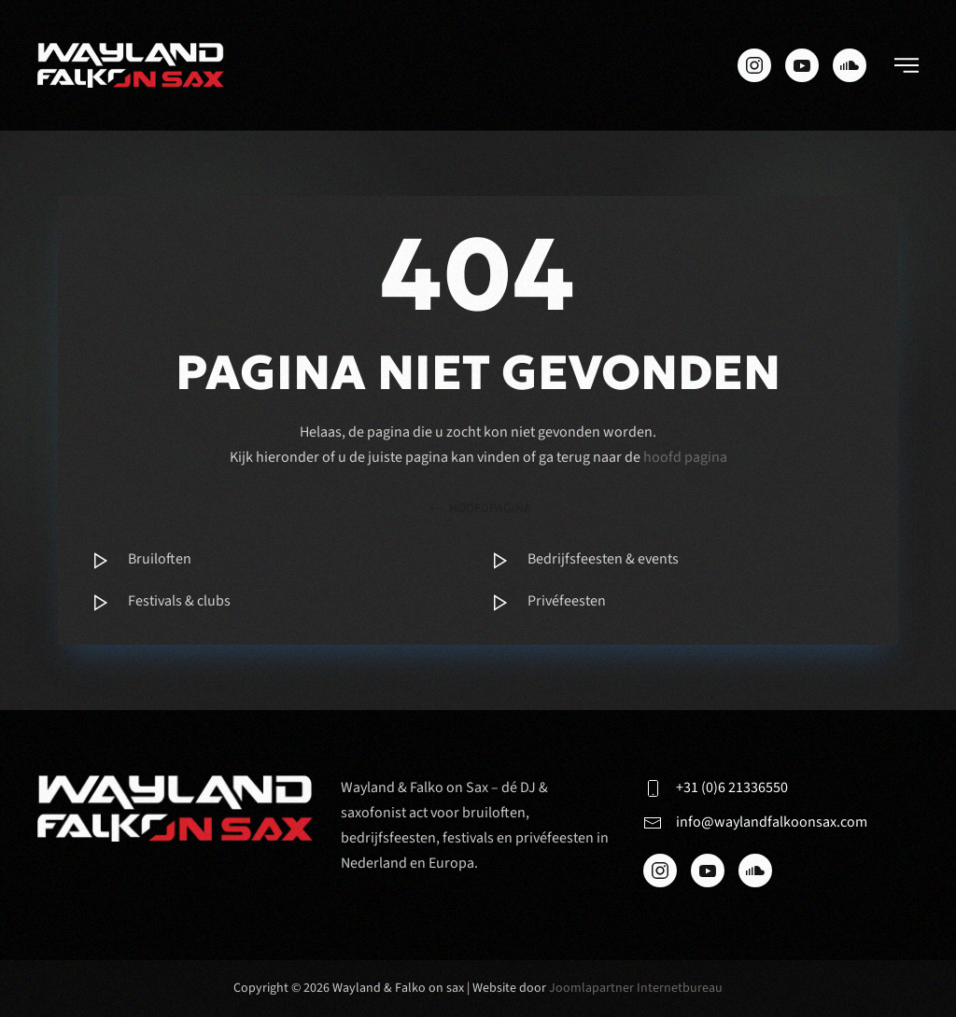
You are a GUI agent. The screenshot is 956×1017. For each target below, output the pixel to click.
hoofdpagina (478, 509)
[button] (906, 65)
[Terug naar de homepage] (130, 65)
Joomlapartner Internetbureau (636, 988)
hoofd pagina (685, 457)
